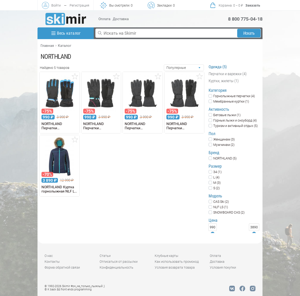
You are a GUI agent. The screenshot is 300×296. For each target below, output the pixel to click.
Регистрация (79, 5)
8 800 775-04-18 (245, 19)
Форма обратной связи (62, 267)
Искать (249, 33)
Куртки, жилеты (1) (224, 80)
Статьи (105, 256)
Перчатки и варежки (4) (228, 73)
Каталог (64, 46)
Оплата (104, 19)
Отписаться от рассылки (119, 261)
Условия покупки (223, 267)
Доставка (121, 19)
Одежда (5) (218, 66)
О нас (49, 256)
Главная (47, 46)
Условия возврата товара (175, 267)
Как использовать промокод (177, 261)
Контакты (52, 261)
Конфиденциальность (116, 267)
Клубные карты (166, 256)
